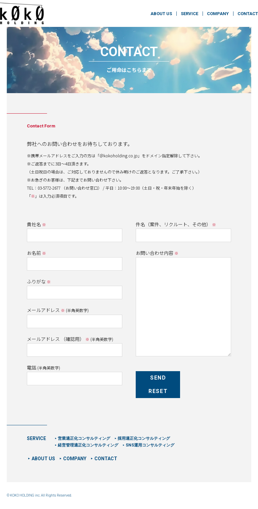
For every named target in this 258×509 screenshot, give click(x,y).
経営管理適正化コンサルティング (88, 445)
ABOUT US (161, 13)
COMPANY (218, 13)
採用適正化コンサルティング (144, 438)
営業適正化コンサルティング (84, 438)
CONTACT (248, 13)
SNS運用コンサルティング (150, 445)
